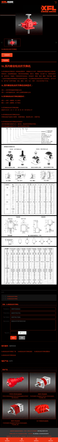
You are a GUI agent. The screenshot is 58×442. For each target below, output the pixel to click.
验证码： (7, 333)
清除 (22, 337)
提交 (13, 337)
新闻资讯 (36, 439)
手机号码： (6, 313)
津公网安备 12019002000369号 (41, 433)
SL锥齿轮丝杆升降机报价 (25, 351)
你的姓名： (6, 309)
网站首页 (51, 439)
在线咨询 (7, 55)
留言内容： (6, 321)
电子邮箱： (6, 317)
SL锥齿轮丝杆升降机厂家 (8, 351)
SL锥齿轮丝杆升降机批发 (8, 355)
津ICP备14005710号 (43, 431)
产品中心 (22, 439)
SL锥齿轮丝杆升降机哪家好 (42, 351)
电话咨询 (7, 439)
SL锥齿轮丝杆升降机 (12, 296)
